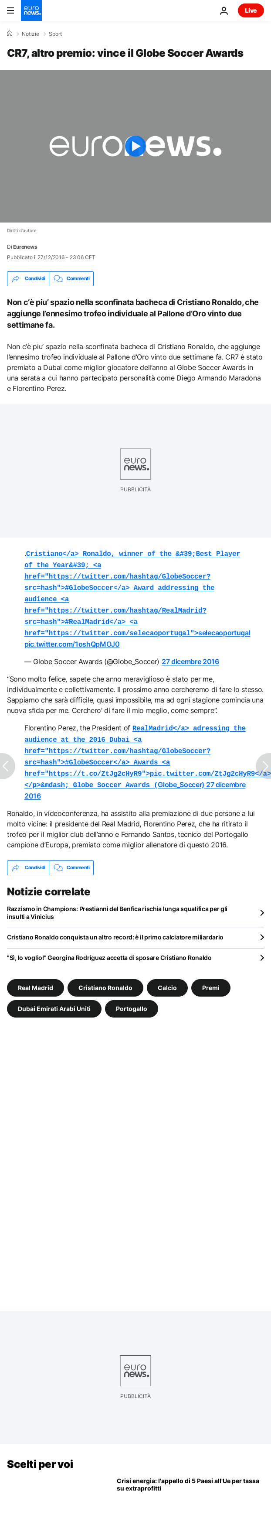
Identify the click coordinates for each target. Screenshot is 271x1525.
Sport (55, 34)
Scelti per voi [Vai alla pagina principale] (40, 1452)
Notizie (30, 34)
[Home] (9, 34)
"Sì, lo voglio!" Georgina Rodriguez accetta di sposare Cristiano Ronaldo (109, 945)
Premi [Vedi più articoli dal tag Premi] (211, 975)
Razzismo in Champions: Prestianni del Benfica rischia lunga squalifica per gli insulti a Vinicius (117, 900)
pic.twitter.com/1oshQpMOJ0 (72, 637)
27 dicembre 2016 (190, 654)
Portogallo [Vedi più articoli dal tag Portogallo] (131, 996)
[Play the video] (135, 146)
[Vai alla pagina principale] (31, 10)
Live (251, 10)
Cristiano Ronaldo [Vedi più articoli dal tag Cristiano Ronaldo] (105, 975)
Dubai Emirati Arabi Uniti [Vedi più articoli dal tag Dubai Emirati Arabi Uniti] (54, 996)
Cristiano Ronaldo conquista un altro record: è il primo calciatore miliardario (115, 925)
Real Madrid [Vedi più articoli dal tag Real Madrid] (35, 975)
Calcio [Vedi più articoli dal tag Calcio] (167, 975)
